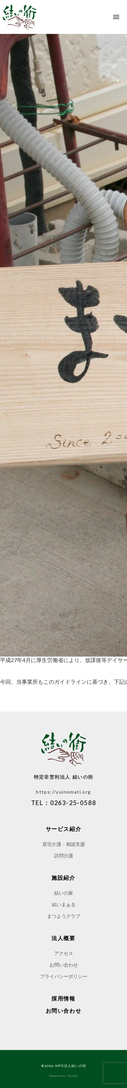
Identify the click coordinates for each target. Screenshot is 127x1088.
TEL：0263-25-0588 (63, 803)
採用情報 (63, 998)
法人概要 (63, 938)
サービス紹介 (64, 829)
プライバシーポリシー (63, 976)
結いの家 (63, 893)
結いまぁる (64, 904)
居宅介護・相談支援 (63, 844)
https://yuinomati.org (63, 792)
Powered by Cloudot (63, 1075)
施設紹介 (63, 877)
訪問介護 (63, 855)
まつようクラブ (63, 916)
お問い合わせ (63, 965)
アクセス (63, 953)
